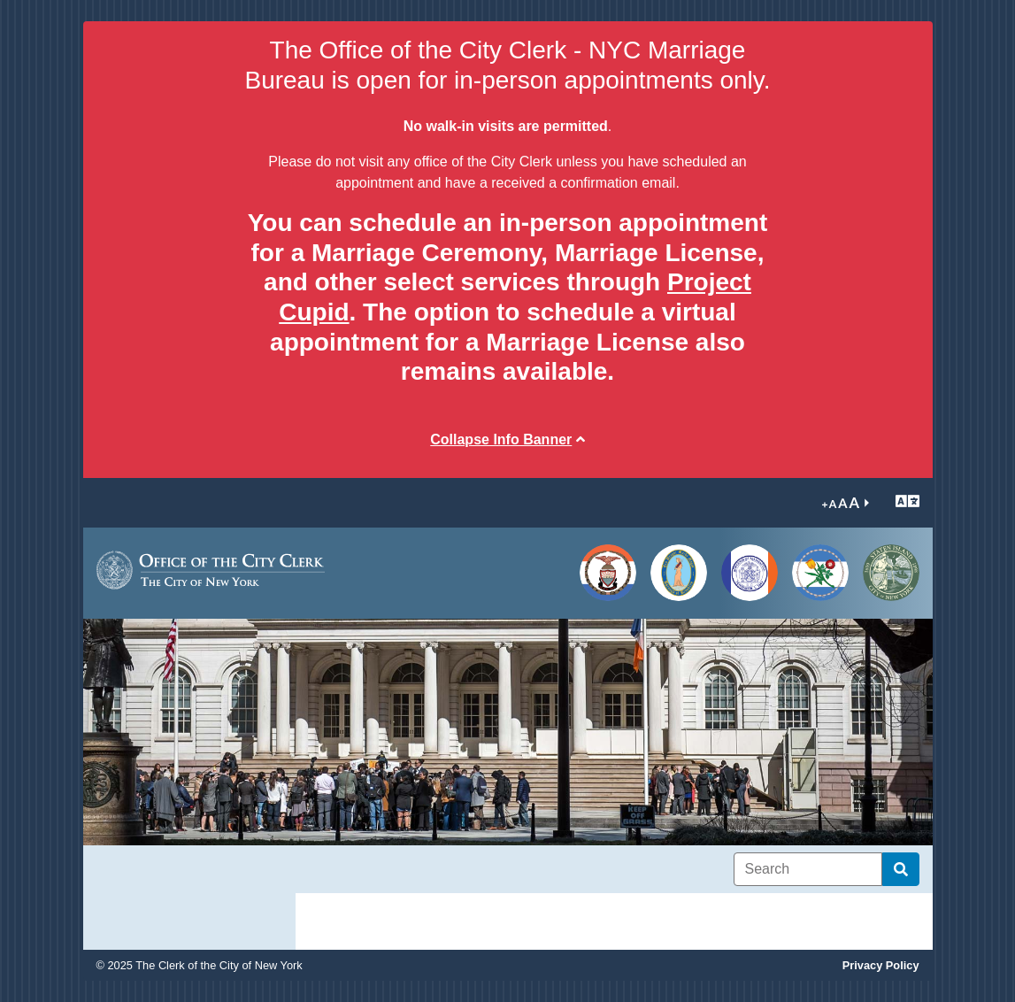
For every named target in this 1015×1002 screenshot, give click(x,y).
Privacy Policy (880, 965)
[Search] (808, 869)
